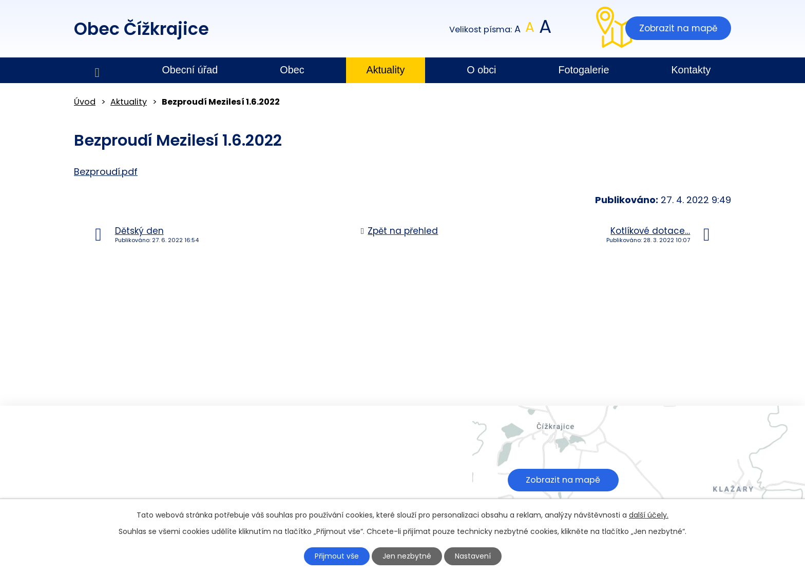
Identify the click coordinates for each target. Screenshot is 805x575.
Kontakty (691, 69)
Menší (517, 29)
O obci (481, 69)
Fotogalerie (583, 69)
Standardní (530, 29)
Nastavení (473, 556)
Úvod (97, 70)
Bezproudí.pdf (106, 171)
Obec (292, 69)
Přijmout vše (337, 556)
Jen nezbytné (406, 556)
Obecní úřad (190, 69)
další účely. (648, 515)
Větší (544, 29)
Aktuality (386, 69)
